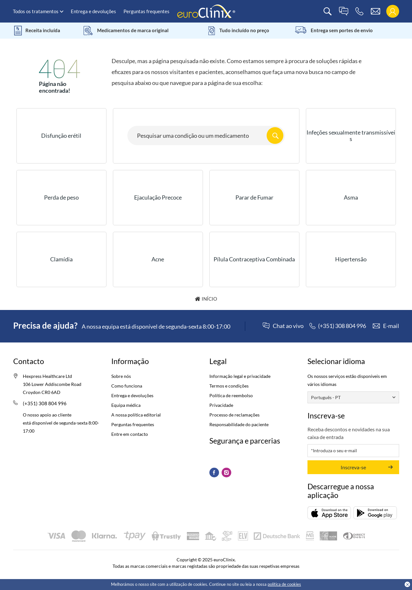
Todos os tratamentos (36, 11)
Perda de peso (61, 197)
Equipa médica (126, 405)
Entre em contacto (129, 434)
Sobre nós (121, 376)
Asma (351, 197)
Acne (157, 259)
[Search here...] (206, 135)
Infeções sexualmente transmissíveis (351, 135)
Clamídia (61, 259)
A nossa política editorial (136, 414)
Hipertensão (351, 259)
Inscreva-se (353, 467)
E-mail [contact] (391, 325)
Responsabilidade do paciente (239, 424)
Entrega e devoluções (93, 11)
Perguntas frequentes (146, 11)
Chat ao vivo (288, 326)
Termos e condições (229, 386)
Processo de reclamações (234, 414)
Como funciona (126, 386)
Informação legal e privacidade (239, 376)
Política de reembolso (231, 395)
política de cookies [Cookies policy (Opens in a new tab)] (284, 584)
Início (209, 299)
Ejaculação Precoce (158, 197)
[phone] (359, 11)
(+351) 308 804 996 (45, 403)
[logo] (206, 11)
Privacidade (221, 405)
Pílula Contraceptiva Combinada (254, 259)
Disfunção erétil (61, 135)
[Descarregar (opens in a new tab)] (329, 512)
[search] (328, 11)
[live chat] (343, 11)
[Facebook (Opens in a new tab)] (214, 472)
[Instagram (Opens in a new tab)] (226, 472)
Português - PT (326, 397)
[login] (392, 11)
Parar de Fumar (254, 197)
